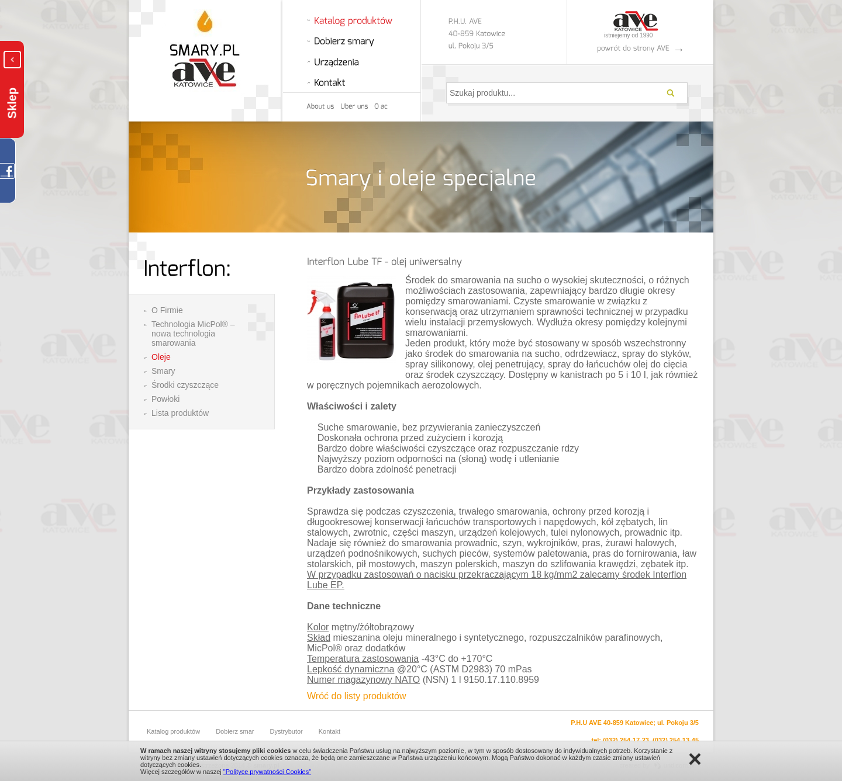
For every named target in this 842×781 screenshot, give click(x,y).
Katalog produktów (173, 731)
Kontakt (329, 731)
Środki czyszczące (185, 385)
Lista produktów (180, 413)
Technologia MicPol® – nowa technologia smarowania (193, 334)
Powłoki (165, 399)
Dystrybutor (286, 731)
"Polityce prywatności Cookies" (267, 771)
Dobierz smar (235, 731)
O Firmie (167, 310)
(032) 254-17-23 (626, 740)
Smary (163, 371)
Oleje (161, 357)
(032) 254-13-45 (676, 740)
